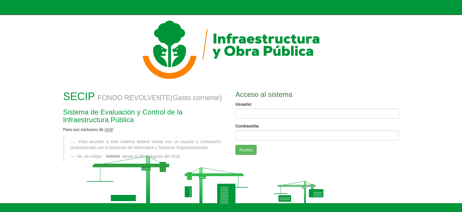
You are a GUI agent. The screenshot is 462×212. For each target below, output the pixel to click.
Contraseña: (247, 126)
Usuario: (243, 104)
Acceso (246, 150)
